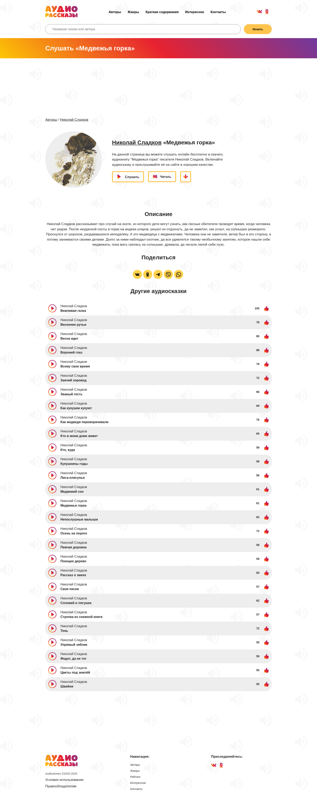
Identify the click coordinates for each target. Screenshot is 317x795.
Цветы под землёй (75, 672)
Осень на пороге (73, 533)
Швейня (66, 686)
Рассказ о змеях (73, 575)
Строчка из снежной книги (81, 617)
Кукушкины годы (74, 463)
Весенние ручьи (73, 324)
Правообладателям (60, 786)
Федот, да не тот (73, 658)
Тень (64, 630)
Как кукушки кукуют (76, 408)
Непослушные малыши (79, 519)
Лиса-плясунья (72, 477)
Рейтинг (135, 776)
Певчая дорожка (73, 547)
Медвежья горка (73, 505)
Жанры (133, 12)
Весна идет (69, 338)
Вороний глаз (71, 352)
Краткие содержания (162, 12)
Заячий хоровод (73, 380)
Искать (258, 29)
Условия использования (64, 780)
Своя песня (69, 589)
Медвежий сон (72, 491)
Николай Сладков (74, 120)
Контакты (218, 12)
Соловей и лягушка (75, 603)
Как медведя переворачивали (84, 422)
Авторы (115, 12)
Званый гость (71, 394)
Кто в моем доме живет (79, 436)
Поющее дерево (73, 561)
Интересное (194, 12)
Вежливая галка (73, 310)
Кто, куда (67, 450)
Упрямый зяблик (73, 644)
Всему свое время (75, 366)
